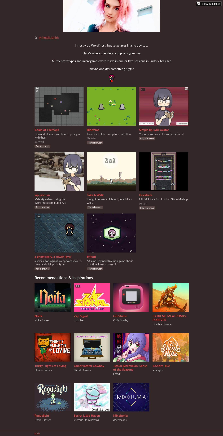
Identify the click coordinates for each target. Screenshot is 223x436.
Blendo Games (43, 370)
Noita (38, 316)
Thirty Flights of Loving (50, 366)
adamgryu (158, 370)
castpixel (79, 320)
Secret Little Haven (87, 415)
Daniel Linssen (43, 420)
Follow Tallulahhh (208, 3)
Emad (116, 373)
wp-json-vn (42, 195)
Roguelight (42, 415)
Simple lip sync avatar (154, 130)
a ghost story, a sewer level (53, 256)
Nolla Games (42, 320)
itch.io (37, 433)
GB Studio (120, 316)
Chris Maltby (120, 320)
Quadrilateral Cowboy (89, 366)
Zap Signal (81, 316)
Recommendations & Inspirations (64, 277)
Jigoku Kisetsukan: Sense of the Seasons (130, 367)
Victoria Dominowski (86, 420)
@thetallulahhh (49, 37)
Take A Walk (95, 195)
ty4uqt (91, 256)
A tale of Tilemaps (47, 130)
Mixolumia (120, 415)
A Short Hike (161, 366)
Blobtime (93, 130)
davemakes (120, 420)
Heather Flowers (162, 324)
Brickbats (145, 195)
